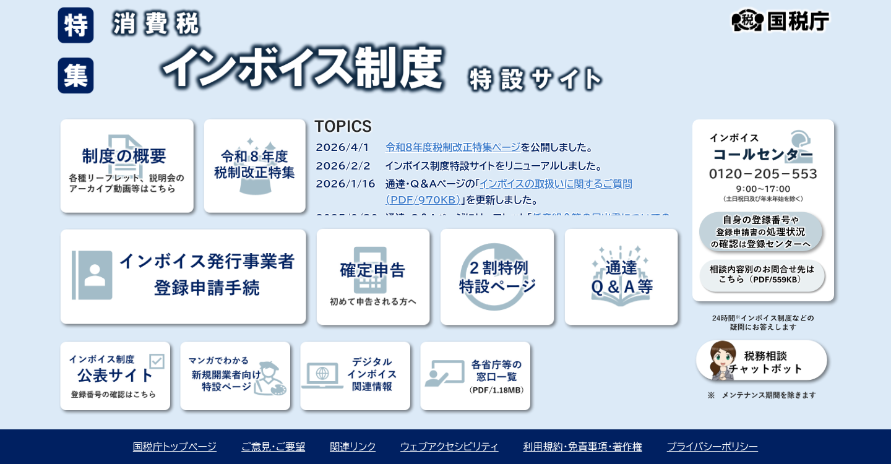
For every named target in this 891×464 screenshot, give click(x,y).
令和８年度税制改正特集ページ (452, 147)
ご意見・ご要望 (273, 447)
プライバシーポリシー (713, 447)
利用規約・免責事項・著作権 (582, 447)
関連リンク (353, 447)
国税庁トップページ (175, 447)
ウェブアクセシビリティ (449, 447)
